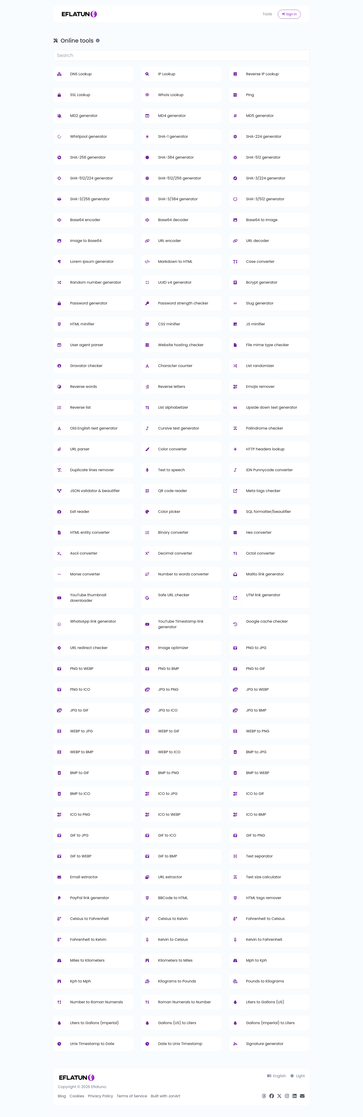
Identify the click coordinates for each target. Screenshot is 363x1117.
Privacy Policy (100, 1096)
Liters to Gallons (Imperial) (94, 1023)
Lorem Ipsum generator (92, 261)
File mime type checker (267, 345)
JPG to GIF (79, 710)
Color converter (172, 449)
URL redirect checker (89, 647)
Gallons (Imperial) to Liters (270, 1023)
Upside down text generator (271, 407)
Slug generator (259, 303)
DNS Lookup (81, 74)
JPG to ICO (168, 710)
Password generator (88, 303)
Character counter (175, 365)
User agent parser (86, 345)
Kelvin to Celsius (173, 939)
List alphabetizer (173, 407)
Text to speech (171, 470)
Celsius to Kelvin (173, 918)
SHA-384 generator (176, 157)
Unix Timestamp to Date (92, 1043)
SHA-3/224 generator (265, 178)
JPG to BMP (256, 710)
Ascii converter (83, 553)
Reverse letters (171, 386)
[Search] (181, 55)
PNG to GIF (255, 668)
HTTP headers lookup (265, 449)
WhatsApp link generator (93, 621)
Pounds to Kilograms (265, 981)
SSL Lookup (80, 94)
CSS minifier (169, 324)
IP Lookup (166, 74)
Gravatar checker (86, 365)
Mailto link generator (265, 574)
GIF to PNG (255, 835)
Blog (62, 1096)
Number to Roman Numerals (96, 1002)
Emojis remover (260, 386)
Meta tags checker (263, 490)
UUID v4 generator (174, 282)
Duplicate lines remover (92, 470)
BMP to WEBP (257, 772)
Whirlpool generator (88, 136)
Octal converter (260, 553)
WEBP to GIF (168, 731)
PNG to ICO (80, 689)
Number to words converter (183, 574)
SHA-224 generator (264, 136)
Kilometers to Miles (175, 960)
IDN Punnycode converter (269, 470)
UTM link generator (263, 595)
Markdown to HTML (175, 261)
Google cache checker (267, 621)
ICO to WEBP (169, 814)
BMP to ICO (80, 793)
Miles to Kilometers (87, 960)
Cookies (77, 1096)
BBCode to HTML (173, 898)
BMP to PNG (168, 772)
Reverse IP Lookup (262, 74)
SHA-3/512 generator (265, 199)
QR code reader (172, 490)
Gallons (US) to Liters (177, 1023)
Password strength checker (183, 303)
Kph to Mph (80, 981)
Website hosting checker (180, 345)
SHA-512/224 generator (91, 178)
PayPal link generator (89, 898)
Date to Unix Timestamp (180, 1043)
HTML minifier (82, 324)
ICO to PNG (80, 814)
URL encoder (169, 240)
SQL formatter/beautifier (268, 511)
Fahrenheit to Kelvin (88, 939)
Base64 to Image (262, 220)
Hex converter (259, 532)
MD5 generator (260, 115)
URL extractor (170, 877)
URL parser (80, 449)
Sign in (289, 14)
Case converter (260, 261)
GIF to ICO (167, 835)
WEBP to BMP (81, 752)
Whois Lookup (170, 94)
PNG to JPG (256, 647)
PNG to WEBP (81, 668)
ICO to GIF (255, 793)
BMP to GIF (79, 772)
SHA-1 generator (173, 136)
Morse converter (85, 574)
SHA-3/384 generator (178, 199)
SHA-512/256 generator (179, 178)
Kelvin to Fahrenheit (264, 939)
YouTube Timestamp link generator (180, 624)
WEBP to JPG (81, 731)
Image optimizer (173, 647)
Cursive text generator (178, 428)
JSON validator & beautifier (95, 490)
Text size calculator (263, 877)
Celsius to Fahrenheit (89, 918)
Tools (267, 14)
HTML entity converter (90, 532)
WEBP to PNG (257, 731)
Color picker (169, 511)
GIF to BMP (167, 856)
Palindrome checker (264, 428)
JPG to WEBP (257, 689)
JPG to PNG (168, 689)
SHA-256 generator (88, 157)
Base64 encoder (85, 220)
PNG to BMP (168, 668)
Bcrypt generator (261, 282)
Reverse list (80, 407)
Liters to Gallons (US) (265, 1002)
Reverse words (83, 386)
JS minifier (255, 324)
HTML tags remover (263, 898)
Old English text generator (94, 428)
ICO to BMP (256, 814)
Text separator (259, 856)
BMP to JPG (256, 752)
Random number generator (95, 282)
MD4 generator (172, 115)
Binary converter (173, 532)
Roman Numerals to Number (184, 1002)
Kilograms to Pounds (177, 981)
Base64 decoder (173, 220)
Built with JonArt (165, 1096)
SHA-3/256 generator (90, 199)
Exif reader (79, 511)
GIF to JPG (79, 835)
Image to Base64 (86, 240)
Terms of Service (132, 1096)
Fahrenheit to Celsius (265, 918)
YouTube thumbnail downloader (88, 597)
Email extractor (84, 877)
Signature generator (264, 1043)
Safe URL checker (173, 595)
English (276, 1076)
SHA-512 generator (263, 157)
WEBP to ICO (169, 752)
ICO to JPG (168, 793)
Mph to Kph (256, 960)
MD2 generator (83, 115)
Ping (250, 94)
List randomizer (260, 365)
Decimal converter (175, 553)
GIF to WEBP (80, 856)
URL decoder (257, 240)
